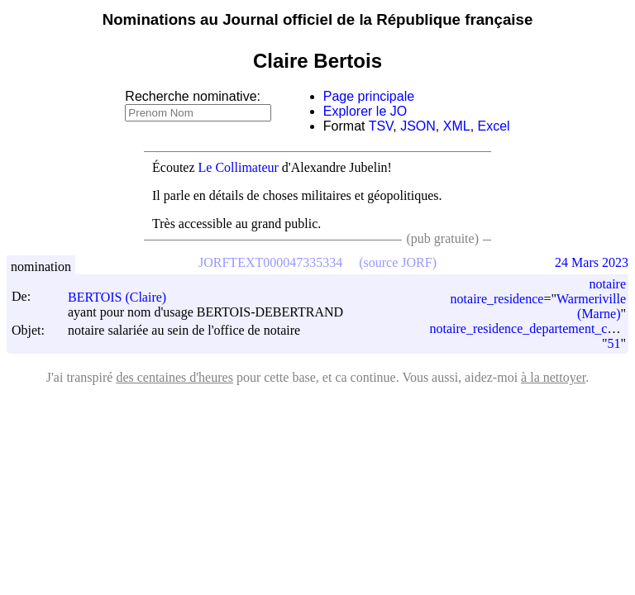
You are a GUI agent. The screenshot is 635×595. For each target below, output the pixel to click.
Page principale (368, 96)
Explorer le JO (365, 111)
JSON (418, 126)
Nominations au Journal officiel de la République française (318, 19)
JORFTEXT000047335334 (270, 262)
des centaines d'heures (174, 377)
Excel (494, 126)
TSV (381, 126)
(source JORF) (398, 262)
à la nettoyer (553, 377)
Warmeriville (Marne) (591, 306)
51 (613, 343)
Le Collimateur (238, 167)
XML (456, 126)
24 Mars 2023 (591, 262)
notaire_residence (497, 299)
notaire (608, 284)
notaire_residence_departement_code (527, 328)
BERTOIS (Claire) (124, 297)
